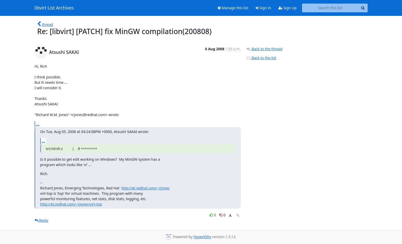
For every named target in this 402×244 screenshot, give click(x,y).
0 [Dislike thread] (222, 214)
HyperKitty (202, 236)
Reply (41, 220)
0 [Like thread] (213, 214)
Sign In (263, 7)
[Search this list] (330, 8)
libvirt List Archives (54, 8)
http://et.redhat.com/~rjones (145, 188)
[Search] (363, 8)
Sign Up (287, 7)
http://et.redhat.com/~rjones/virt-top (71, 204)
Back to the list (261, 57)
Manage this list (233, 7)
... (38, 124)
